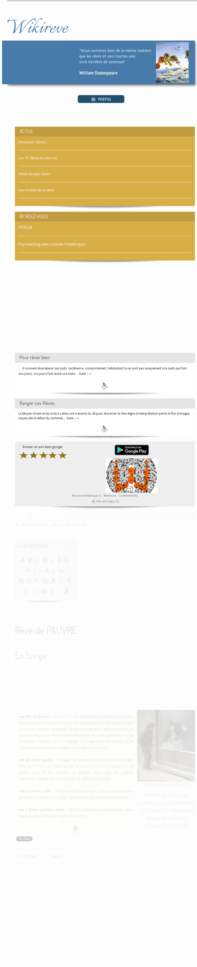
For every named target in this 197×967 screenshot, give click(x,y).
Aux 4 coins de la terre (36, 190)
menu (101, 99)
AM (104, 501)
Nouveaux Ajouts (31, 142)
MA (98, 501)
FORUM (25, 227)
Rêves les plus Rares (34, 174)
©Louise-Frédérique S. (86, 495)
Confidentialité (128, 495)
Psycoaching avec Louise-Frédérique (51, 244)
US (117, 501)
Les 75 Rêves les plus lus (37, 158)
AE (93, 501)
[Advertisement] (58, 311)
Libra (110, 501)
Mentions (110, 495)
